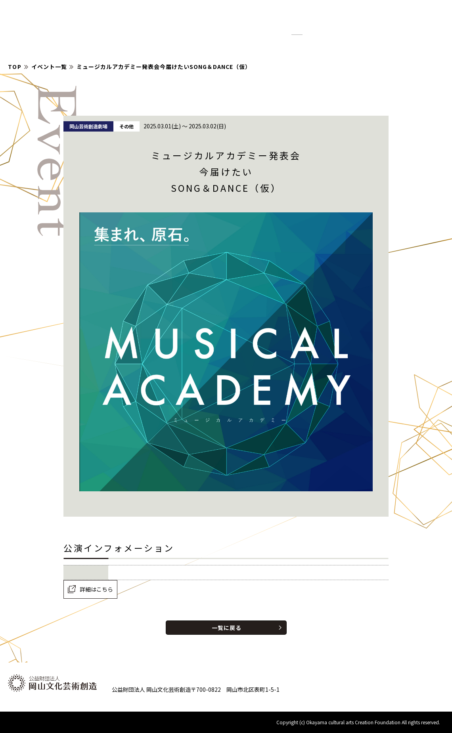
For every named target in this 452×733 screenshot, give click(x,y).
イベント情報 (245, 45)
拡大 (316, 31)
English (346, 24)
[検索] (394, 24)
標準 (297, 31)
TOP (15, 67)
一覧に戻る (226, 628)
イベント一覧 (49, 67)
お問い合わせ (417, 45)
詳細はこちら (96, 589)
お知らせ (291, 45)
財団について (364, 45)
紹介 (324, 45)
